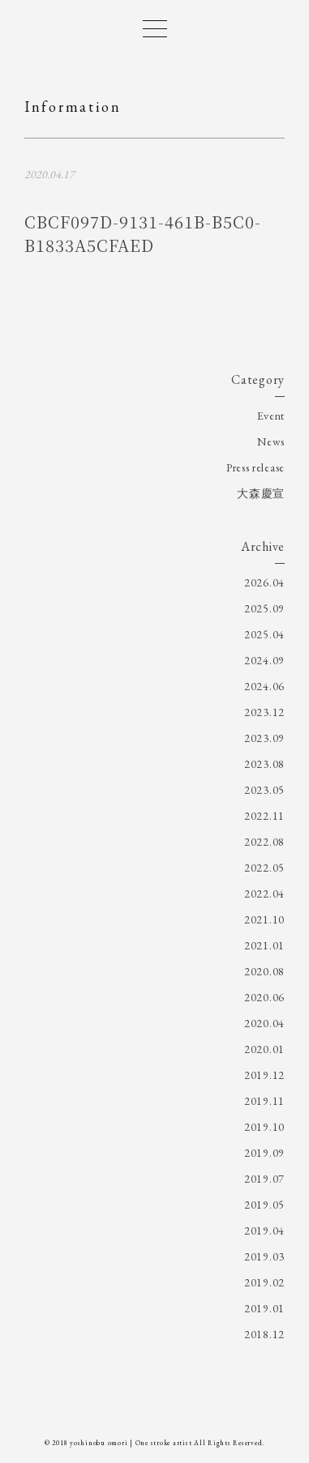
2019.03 (264, 1256)
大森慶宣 (261, 493)
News (271, 441)
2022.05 (264, 867)
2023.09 (264, 738)
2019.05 (264, 1204)
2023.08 (264, 764)
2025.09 (264, 608)
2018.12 (264, 1334)
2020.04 (264, 1023)
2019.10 (264, 1127)
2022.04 (264, 893)
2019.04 (264, 1230)
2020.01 (264, 1049)
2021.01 (264, 945)
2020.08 (264, 971)
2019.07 (264, 1178)
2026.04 (264, 582)
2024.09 (264, 660)
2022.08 (264, 841)
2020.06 (264, 997)
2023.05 (264, 790)
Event (271, 415)
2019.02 (264, 1282)
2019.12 (264, 1075)
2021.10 (264, 919)
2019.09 (264, 1152)
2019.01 (264, 1308)
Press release (255, 467)
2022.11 (264, 815)
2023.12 (264, 712)
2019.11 (264, 1101)
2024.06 (264, 686)
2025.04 (264, 634)
